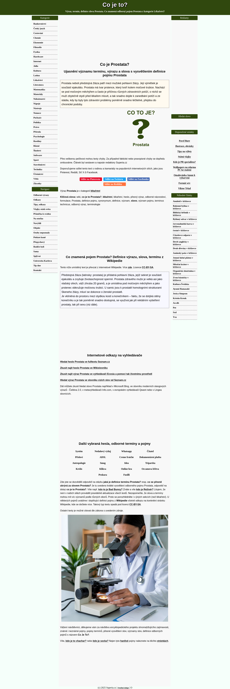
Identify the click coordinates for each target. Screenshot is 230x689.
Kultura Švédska (181, 284)
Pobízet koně (39, 237)
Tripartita (150, 463)
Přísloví (79, 457)
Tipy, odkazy (39, 204)
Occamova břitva (150, 469)
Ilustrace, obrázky (184, 146)
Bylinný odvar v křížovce (185, 219)
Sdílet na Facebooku (138, 179)
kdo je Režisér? (144, 489)
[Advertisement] (115, 38)
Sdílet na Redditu (114, 184)
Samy (36, 251)
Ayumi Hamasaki (181, 289)
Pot (174, 307)
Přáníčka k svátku (42, 214)
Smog (102, 463)
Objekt (36, 228)
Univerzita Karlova (42, 261)
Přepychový (39, 242)
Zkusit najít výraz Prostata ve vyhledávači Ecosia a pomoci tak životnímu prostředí (106, 374)
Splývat (37, 256)
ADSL (103, 457)
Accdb (176, 303)
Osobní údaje (123, 688)
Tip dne (37, 265)
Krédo (79, 469)
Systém (79, 451)
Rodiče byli (38, 246)
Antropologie (79, 463)
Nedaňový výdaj (103, 451)
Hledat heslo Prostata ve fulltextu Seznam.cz (85, 361)
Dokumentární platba (150, 457)
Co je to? (114, 4)
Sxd (175, 312)
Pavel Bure (184, 141)
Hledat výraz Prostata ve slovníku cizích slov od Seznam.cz (93, 380)
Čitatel (150, 451)
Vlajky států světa (41, 209)
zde (130, 267)
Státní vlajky (184, 156)
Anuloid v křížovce (182, 201)
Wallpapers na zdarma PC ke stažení (184, 168)
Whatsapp (126, 451)
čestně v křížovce (181, 230)
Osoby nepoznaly (41, 232)
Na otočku (38, 218)
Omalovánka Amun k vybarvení (184, 176)
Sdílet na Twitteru (114, 179)
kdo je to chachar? (76, 641)
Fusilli (126, 475)
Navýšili (37, 223)
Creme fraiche (126, 457)
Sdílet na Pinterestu (91, 179)
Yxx (175, 317)
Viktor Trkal (184, 188)
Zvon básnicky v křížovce (180, 278)
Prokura (103, 475)
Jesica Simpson (180, 293)
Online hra (126, 469)
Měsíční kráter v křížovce (181, 265)
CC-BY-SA (147, 267)
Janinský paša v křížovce (185, 253)
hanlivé (124, 641)
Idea (126, 463)
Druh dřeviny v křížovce (184, 248)
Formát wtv (184, 183)
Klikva (102, 469)
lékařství (95, 191)
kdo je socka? (100, 641)
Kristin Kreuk (179, 298)
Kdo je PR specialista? (184, 162)
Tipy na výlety (184, 151)
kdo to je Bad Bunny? (110, 489)
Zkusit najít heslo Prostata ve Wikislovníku (84, 368)
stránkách (162, 641)
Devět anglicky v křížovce (181, 243)
